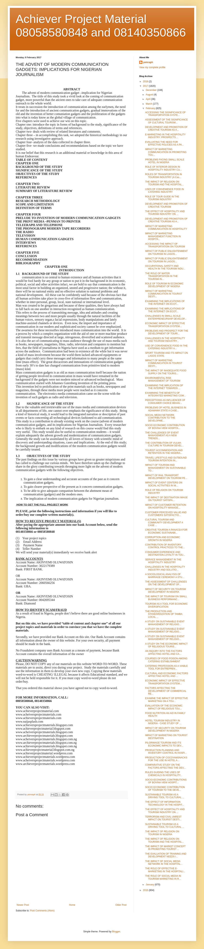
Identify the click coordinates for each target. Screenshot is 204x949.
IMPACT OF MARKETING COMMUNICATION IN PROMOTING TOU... (166, 152)
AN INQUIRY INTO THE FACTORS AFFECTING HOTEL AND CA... (163, 652)
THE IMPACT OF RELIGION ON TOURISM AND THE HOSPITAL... (164, 183)
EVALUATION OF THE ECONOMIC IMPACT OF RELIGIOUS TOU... (164, 707)
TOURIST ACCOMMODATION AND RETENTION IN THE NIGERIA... (164, 451)
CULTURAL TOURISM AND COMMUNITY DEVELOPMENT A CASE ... (164, 522)
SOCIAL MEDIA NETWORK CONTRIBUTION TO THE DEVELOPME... (160, 418)
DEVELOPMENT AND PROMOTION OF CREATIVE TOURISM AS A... (166, 128)
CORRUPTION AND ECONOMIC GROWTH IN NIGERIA (162, 538)
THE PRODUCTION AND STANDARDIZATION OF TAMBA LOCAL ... (163, 614)
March (149, 103)
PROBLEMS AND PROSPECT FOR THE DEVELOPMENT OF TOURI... (166, 332)
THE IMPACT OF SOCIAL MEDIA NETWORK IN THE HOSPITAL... (164, 862)
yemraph (148, 62)
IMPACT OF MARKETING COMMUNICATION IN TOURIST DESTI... (163, 294)
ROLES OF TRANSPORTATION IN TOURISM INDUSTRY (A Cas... (163, 175)
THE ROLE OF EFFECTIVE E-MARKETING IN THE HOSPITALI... (165, 870)
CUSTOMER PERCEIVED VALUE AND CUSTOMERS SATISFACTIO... (166, 514)
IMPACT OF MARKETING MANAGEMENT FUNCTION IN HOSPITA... (163, 236)
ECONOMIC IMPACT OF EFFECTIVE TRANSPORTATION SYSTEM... (165, 324)
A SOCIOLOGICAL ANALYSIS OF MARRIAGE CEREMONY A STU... (164, 575)
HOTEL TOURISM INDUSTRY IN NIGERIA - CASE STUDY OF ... (163, 722)
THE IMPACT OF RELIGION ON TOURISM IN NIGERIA (162, 833)
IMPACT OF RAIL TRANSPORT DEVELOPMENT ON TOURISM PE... (166, 476)
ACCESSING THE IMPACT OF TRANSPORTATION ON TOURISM (165, 245)
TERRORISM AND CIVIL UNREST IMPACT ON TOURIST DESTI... (163, 818)
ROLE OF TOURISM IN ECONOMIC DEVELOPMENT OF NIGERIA (164, 285)
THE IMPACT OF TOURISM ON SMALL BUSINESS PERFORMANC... (166, 598)
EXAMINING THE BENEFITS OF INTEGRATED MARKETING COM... (165, 394)
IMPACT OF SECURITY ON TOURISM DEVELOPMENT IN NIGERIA (165, 590)
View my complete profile (152, 67)
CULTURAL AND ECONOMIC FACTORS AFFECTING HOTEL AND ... (166, 675)
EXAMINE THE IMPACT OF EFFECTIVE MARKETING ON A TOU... (166, 699)
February (151, 108)
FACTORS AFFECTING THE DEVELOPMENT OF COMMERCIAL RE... (165, 691)
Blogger (116, 931)
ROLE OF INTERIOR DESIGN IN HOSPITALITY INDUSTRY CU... (163, 168)
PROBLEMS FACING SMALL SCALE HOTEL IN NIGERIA (164, 161)
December (151, 90)
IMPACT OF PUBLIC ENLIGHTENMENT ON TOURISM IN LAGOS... (166, 252)
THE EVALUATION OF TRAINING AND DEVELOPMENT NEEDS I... (165, 855)
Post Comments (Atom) (42, 910)
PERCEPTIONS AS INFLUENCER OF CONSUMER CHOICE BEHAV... (165, 401)
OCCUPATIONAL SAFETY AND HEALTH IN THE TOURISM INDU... (165, 267)
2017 (146, 86)
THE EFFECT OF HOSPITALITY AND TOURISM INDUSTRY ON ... (165, 212)
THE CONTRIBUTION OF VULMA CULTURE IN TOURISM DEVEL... (164, 444)
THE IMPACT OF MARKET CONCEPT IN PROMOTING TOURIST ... (165, 847)
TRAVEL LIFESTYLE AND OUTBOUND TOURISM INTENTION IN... (166, 459)
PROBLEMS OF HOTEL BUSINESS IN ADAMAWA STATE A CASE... (165, 409)
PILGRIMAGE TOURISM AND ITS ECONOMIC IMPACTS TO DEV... (164, 744)
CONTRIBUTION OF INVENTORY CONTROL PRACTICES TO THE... (165, 546)
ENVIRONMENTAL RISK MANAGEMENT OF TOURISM (162, 379)
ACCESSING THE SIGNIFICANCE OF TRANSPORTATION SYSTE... (165, 114)
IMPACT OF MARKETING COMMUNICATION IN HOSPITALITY (166, 227)
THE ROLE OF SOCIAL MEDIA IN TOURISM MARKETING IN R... (163, 877)
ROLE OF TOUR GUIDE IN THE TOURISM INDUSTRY (162, 198)
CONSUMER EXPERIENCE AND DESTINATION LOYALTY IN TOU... (165, 553)
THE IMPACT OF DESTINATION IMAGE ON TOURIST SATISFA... (166, 499)
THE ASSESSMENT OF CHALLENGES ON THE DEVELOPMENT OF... (166, 583)
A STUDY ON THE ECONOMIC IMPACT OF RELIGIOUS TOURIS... (166, 645)
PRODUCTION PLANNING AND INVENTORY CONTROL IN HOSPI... (166, 751)
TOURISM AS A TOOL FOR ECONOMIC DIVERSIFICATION (166, 605)
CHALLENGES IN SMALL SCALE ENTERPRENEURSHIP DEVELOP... (166, 317)
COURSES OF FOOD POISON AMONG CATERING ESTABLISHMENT (166, 660)
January (150, 884)
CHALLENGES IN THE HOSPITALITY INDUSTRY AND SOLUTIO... (165, 568)
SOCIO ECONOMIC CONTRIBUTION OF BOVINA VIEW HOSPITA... (165, 426)
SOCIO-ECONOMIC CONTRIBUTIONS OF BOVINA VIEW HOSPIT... (166, 781)
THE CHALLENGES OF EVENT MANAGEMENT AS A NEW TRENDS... (162, 435)
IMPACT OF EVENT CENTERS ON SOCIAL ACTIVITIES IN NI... (163, 484)
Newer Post (23, 905)
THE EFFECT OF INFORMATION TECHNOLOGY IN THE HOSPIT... (164, 803)
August (150, 94)
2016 (146, 890)
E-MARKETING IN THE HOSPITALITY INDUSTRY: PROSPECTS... (165, 136)
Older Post (121, 905)
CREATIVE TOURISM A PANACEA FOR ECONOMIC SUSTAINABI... (166, 531)
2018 (146, 81)
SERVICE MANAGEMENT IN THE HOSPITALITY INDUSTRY (163, 561)
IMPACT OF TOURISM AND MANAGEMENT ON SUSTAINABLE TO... (165, 468)
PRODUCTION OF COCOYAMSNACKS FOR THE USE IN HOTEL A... (166, 759)
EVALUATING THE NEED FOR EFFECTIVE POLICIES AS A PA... (164, 143)
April (148, 99)
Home (72, 905)
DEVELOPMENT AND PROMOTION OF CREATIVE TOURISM (166, 205)
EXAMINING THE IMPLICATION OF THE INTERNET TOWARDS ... (164, 387)
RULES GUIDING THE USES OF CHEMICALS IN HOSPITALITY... (163, 773)
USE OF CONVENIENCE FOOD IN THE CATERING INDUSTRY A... (166, 347)
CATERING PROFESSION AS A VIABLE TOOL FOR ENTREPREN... (166, 667)
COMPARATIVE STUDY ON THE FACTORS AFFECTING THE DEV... (165, 766)
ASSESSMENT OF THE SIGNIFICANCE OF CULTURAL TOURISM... (166, 121)
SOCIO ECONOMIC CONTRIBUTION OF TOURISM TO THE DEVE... (165, 788)
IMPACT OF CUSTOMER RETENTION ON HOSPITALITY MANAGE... (165, 506)
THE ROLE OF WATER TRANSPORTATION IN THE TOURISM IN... (161, 276)
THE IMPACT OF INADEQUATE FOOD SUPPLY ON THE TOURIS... (165, 372)
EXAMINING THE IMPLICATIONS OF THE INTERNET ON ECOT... (165, 302)
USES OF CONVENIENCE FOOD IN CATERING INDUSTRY (164, 190)
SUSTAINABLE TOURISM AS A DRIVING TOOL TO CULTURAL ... (164, 796)
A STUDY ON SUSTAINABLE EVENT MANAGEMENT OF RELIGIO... (165, 623)
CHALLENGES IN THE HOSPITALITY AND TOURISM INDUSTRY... (165, 339)
